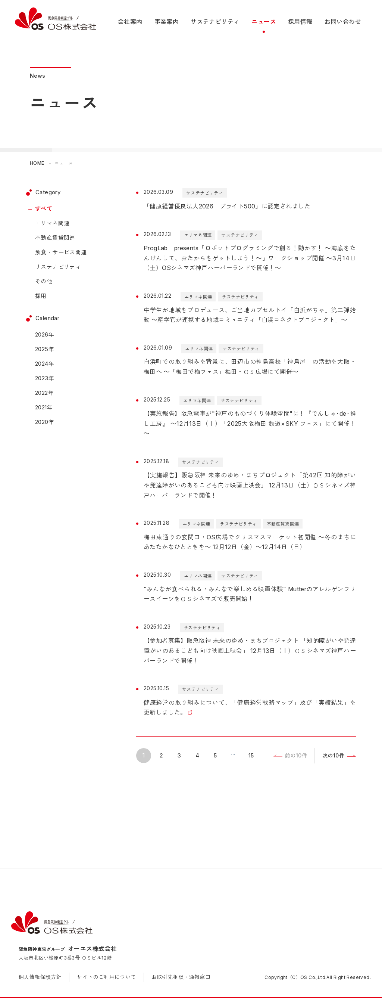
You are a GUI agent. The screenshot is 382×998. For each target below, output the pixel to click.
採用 (41, 296)
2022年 (44, 392)
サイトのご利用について (106, 977)
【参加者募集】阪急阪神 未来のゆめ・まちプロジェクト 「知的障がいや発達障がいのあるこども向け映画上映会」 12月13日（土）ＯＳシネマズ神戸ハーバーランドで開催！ (250, 650)
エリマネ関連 (52, 223)
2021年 (44, 407)
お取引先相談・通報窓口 (180, 977)
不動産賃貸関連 (55, 237)
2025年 (44, 349)
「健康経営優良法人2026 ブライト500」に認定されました (227, 206)
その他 (43, 281)
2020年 (44, 421)
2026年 (44, 334)
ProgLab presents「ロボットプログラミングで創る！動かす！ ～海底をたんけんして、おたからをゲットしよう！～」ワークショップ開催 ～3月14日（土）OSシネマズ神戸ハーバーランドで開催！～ (250, 258)
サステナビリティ (58, 266)
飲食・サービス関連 (61, 252)
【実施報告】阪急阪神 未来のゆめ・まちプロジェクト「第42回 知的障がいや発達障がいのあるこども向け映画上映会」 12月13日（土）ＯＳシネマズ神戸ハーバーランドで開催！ (250, 485)
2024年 (44, 363)
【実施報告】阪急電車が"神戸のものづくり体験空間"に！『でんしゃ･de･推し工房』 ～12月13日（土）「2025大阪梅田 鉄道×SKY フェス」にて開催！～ (250, 423)
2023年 (44, 378)
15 (251, 755)
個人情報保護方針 (40, 977)
